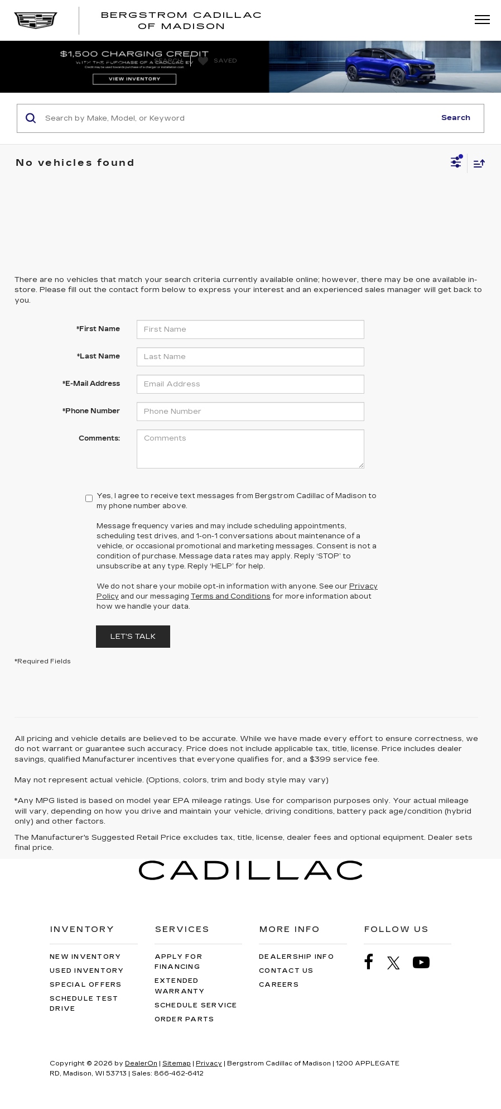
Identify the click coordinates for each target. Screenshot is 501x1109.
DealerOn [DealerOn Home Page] (141, 1063)
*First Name (98, 329)
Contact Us (286, 970)
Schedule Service (196, 1005)
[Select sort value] (476, 163)
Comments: (99, 438)
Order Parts (185, 1019)
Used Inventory (87, 970)
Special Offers (86, 984)
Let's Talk (133, 636)
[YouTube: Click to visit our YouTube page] (427, 962)
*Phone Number (91, 411)
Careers (279, 984)
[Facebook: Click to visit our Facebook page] (374, 962)
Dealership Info (296, 956)
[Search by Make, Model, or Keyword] (238, 118)
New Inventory (85, 956)
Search (455, 117)
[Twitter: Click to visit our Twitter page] (399, 963)
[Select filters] (456, 163)
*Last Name (98, 356)
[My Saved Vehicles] (216, 61)
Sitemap (176, 1063)
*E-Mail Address (91, 384)
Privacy (209, 1063)
